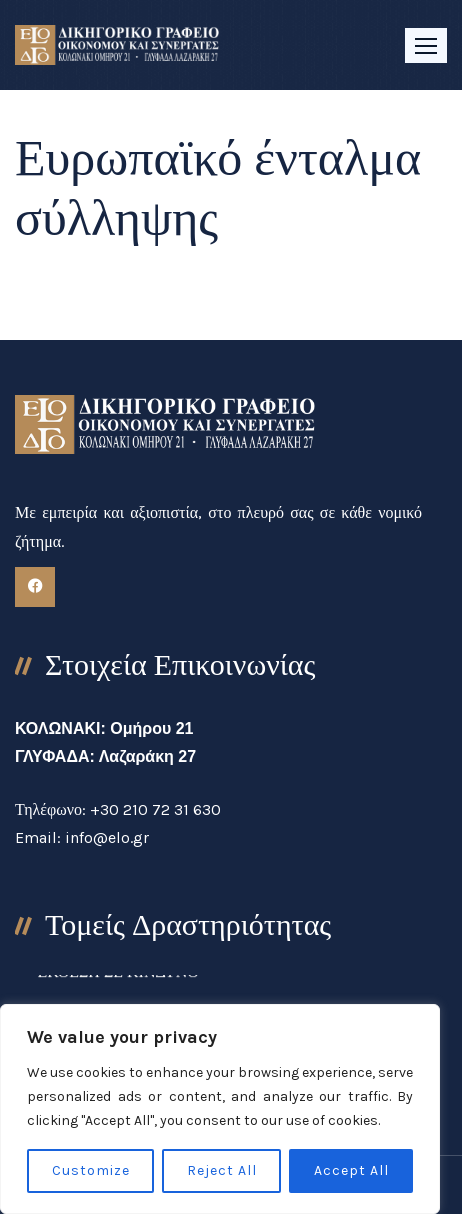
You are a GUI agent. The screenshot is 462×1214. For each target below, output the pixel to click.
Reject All (222, 1170)
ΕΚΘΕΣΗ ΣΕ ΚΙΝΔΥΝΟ (117, 979)
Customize (91, 1170)
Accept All (351, 1170)
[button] (426, 45)
